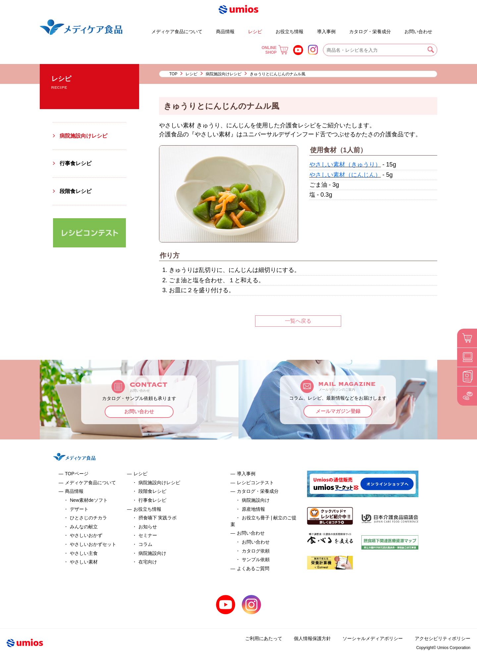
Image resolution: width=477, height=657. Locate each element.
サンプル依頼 (256, 559)
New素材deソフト (89, 500)
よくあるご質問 (399, 28)
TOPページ (76, 473)
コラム (145, 544)
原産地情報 (253, 509)
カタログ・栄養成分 (370, 31)
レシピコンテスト (255, 482)
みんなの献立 (84, 526)
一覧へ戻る (298, 321)
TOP (173, 74)
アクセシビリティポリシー (442, 638)
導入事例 (326, 31)
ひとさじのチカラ (88, 517)
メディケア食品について (176, 31)
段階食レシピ (75, 191)
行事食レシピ (75, 163)
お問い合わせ (418, 31)
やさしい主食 (84, 553)
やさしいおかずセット (93, 544)
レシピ (255, 31)
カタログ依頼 (256, 551)
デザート (132, 28)
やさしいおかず (86, 535)
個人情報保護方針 (312, 638)
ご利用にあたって (264, 638)
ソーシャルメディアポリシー (373, 638)
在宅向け (147, 561)
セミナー (147, 535)
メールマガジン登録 (338, 411)
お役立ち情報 (289, 31)
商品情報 (225, 31)
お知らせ (147, 526)
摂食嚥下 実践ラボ (157, 517)
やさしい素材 (84, 561)
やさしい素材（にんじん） (345, 174)
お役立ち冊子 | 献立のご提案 (344, 28)
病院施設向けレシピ (223, 74)
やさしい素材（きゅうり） (345, 164)
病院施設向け (152, 553)
